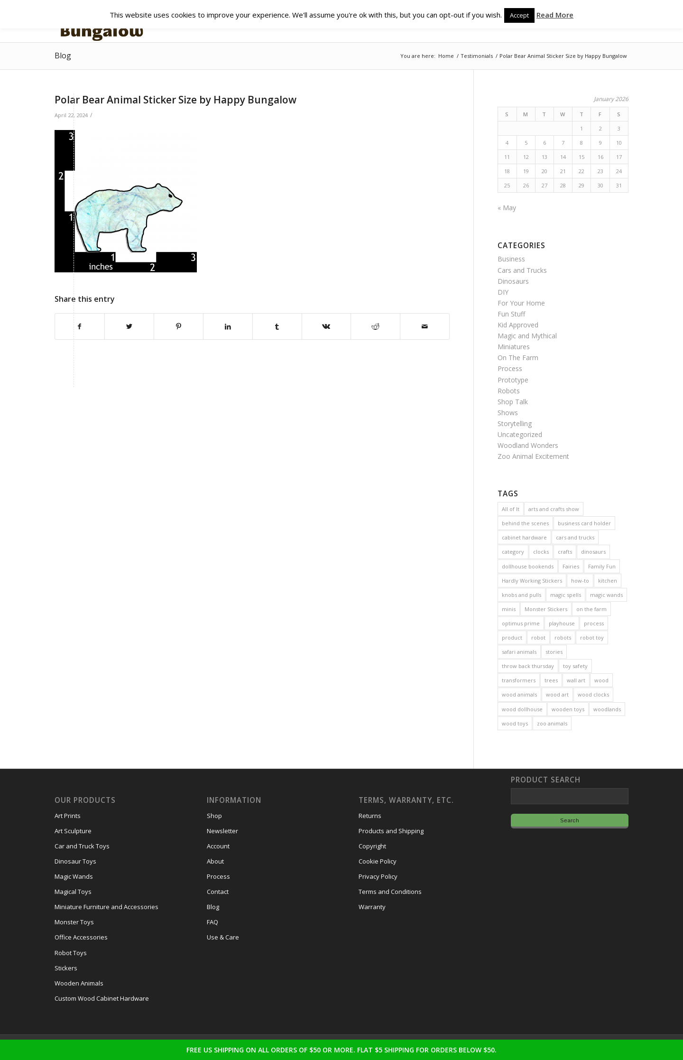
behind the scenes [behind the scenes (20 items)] (525, 523)
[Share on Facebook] (79, 326)
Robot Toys (71, 952)
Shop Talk (513, 401)
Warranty (372, 906)
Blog (63, 55)
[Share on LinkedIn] (227, 326)
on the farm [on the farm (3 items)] (591, 609)
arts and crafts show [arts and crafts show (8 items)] (553, 508)
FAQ (212, 922)
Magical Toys (73, 891)
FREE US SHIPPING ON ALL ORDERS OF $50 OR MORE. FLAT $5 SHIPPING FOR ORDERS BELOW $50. (341, 1049)
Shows (508, 412)
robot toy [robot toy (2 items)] (592, 637)
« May (507, 207)
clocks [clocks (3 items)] (541, 551)
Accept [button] (519, 15)
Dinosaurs (513, 281)
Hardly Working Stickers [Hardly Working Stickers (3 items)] (532, 580)
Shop (214, 815)
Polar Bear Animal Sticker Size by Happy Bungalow (175, 99)
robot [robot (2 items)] (538, 637)
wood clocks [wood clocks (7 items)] (593, 694)
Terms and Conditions (390, 891)
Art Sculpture (73, 831)
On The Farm (518, 357)
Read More (554, 14)
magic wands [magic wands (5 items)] (606, 594)
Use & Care (223, 937)
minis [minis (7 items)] (509, 609)
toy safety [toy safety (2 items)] (575, 665)
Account (218, 846)
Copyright (372, 846)
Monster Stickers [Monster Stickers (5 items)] (546, 609)
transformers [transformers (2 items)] (518, 680)
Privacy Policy (378, 876)
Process (510, 368)
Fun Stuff (511, 313)
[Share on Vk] (326, 326)
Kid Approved (518, 324)
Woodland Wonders (528, 445)
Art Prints (68, 815)
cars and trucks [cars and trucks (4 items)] (575, 537)
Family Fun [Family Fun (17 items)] (602, 566)
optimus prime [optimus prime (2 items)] (521, 623)
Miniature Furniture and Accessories (106, 906)
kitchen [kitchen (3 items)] (607, 580)
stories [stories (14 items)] (554, 651)
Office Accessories (81, 937)
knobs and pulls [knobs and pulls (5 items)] (521, 594)
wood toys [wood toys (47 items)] (515, 723)
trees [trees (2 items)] (551, 680)
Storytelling (515, 423)
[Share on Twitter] (129, 326)
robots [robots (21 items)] (562, 637)
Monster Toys (74, 922)
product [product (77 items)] (512, 637)
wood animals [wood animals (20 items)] (519, 694)
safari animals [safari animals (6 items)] (519, 651)
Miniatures (514, 346)
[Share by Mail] (424, 326)
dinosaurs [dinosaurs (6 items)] (593, 551)
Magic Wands (74, 876)
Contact (218, 891)
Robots (509, 390)
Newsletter (222, 831)
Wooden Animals (79, 983)
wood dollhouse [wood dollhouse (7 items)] (522, 709)
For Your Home (521, 302)
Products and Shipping (391, 831)
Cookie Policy (378, 861)
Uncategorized (520, 434)
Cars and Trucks (522, 270)
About (215, 861)
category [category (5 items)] (513, 551)
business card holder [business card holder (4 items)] (584, 523)
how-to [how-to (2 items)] (580, 580)
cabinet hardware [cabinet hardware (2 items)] (524, 537)
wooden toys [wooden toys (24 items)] (568, 709)
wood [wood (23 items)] (601, 680)
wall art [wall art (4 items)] (576, 680)
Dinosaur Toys (75, 861)
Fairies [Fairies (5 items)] (571, 566)
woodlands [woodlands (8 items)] (607, 709)
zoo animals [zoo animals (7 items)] (552, 723)
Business (511, 258)
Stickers (66, 968)
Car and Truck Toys (82, 846)
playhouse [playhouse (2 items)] (562, 623)
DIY (503, 292)
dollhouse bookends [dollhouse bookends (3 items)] (528, 566)
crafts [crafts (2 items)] (565, 551)
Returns (370, 815)
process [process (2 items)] (594, 623)
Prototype (513, 379)
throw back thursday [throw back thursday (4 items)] (528, 665)
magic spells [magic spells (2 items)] (565, 594)
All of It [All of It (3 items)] (510, 508)
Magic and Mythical (527, 335)
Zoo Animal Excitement (533, 456)
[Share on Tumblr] (277, 326)
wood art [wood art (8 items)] (557, 694)
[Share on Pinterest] (178, 326)
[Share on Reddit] (375, 326)
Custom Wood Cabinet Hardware (102, 998)
